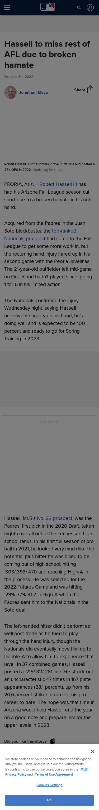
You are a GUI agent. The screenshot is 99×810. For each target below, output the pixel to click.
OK (49, 800)
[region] (49, 777)
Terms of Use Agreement (54, 774)
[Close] (92, 751)
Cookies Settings (49, 785)
